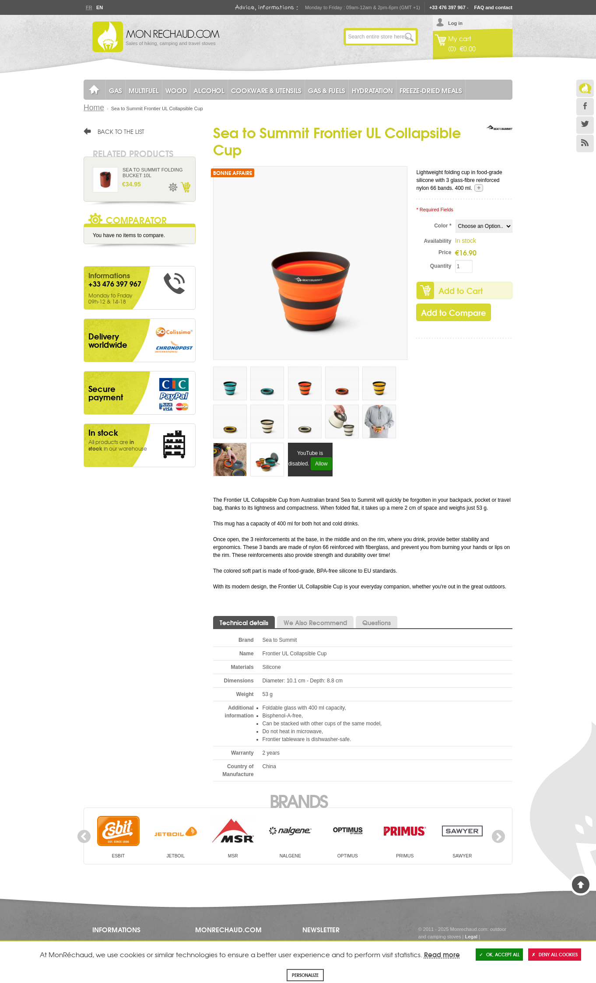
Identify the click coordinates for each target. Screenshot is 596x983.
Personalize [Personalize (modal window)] (305, 975)
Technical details (244, 622)
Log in (455, 23)
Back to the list (121, 131)
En (99, 7)
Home (94, 107)
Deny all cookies (555, 954)
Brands (298, 800)
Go (409, 36)
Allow (321, 464)
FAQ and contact (493, 7)
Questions (376, 622)
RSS (585, 143)
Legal (471, 936)
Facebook (585, 106)
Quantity (441, 266)
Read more (442, 954)
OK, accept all (499, 954)
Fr (89, 7)
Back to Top (581, 885)
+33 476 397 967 (447, 7)
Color (442, 226)
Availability (438, 241)
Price (444, 252)
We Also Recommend (315, 622)
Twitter (585, 125)
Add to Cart (460, 290)
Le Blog (585, 88)
